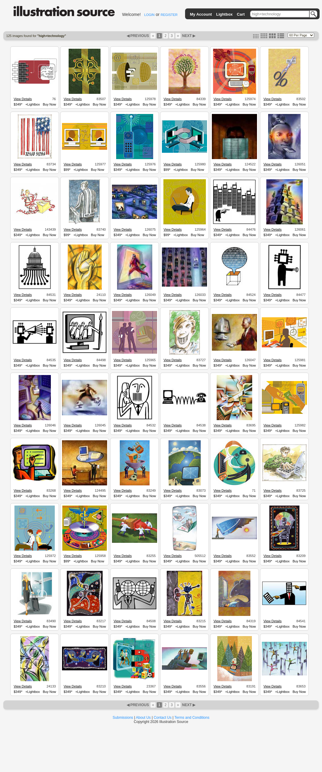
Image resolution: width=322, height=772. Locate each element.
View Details (23, 99)
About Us (143, 717)
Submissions (123, 717)
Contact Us (163, 717)
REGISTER (169, 15)
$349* (18, 104)
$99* (66, 169)
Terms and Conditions (192, 717)
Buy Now (49, 104)
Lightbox (224, 14)
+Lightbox (32, 104)
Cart (241, 14)
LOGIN (149, 15)
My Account (201, 14)
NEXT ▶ (188, 36)
